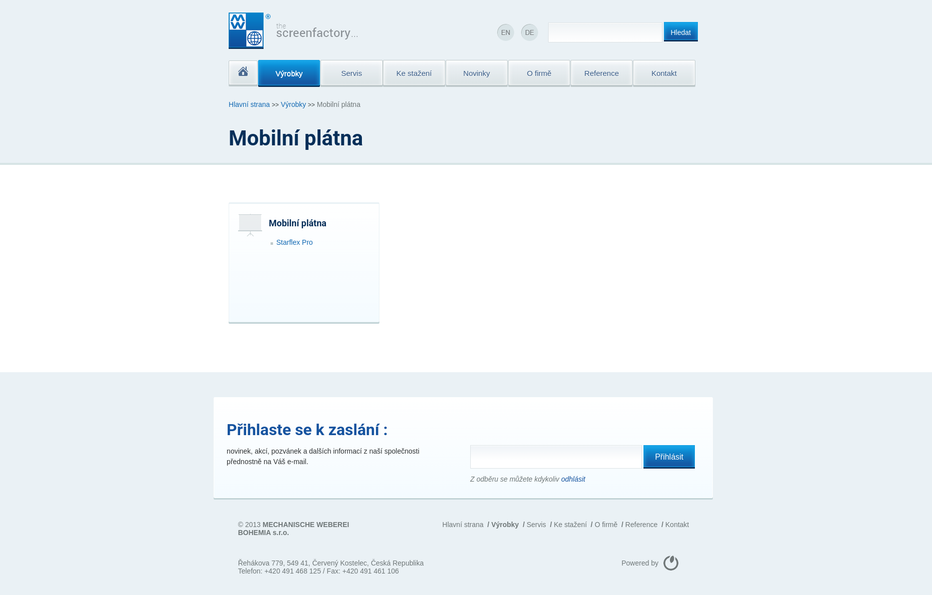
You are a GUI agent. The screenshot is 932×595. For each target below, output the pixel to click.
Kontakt (677, 525)
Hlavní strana (249, 104)
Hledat (681, 32)
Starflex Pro (295, 242)
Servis (536, 525)
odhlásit (573, 479)
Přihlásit (669, 457)
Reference (641, 525)
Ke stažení (570, 525)
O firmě (606, 525)
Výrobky (293, 104)
